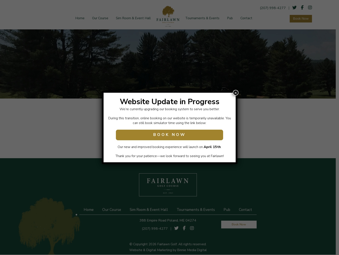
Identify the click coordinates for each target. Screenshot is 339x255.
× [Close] (235, 93)
